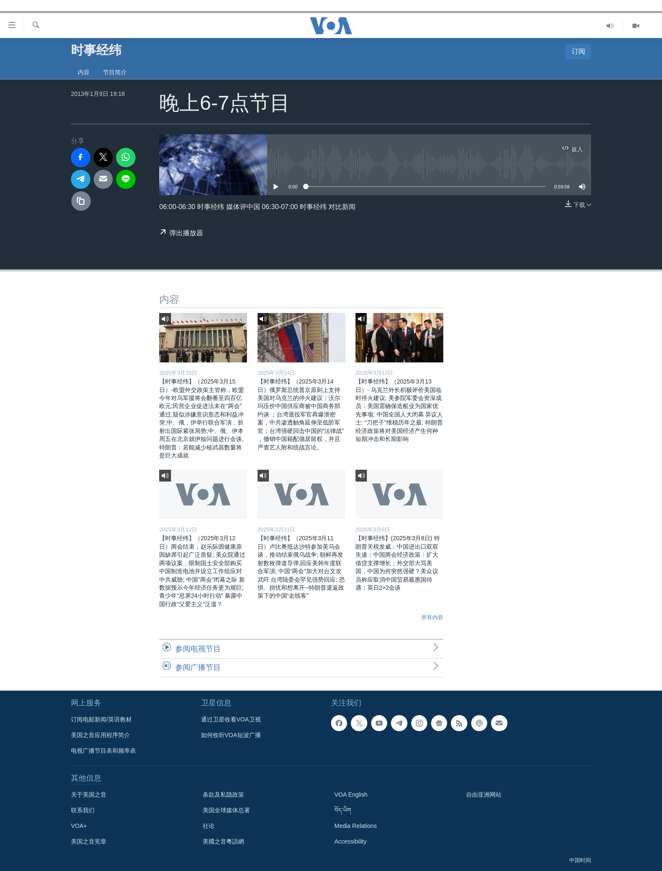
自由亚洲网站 (484, 794)
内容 (84, 72)
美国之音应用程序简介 (100, 735)
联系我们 (83, 810)
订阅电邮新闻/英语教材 (101, 719)
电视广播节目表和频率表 (103, 750)
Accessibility (350, 841)
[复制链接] (81, 201)
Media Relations (355, 825)
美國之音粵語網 (223, 841)
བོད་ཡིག (342, 810)
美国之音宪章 (88, 841)
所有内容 (432, 617)
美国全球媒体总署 (226, 810)
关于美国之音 (88, 794)
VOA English (351, 794)
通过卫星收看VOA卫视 (231, 719)
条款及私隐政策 (223, 794)
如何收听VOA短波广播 (231, 735)
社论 (208, 825)
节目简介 (115, 72)
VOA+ (79, 825)
